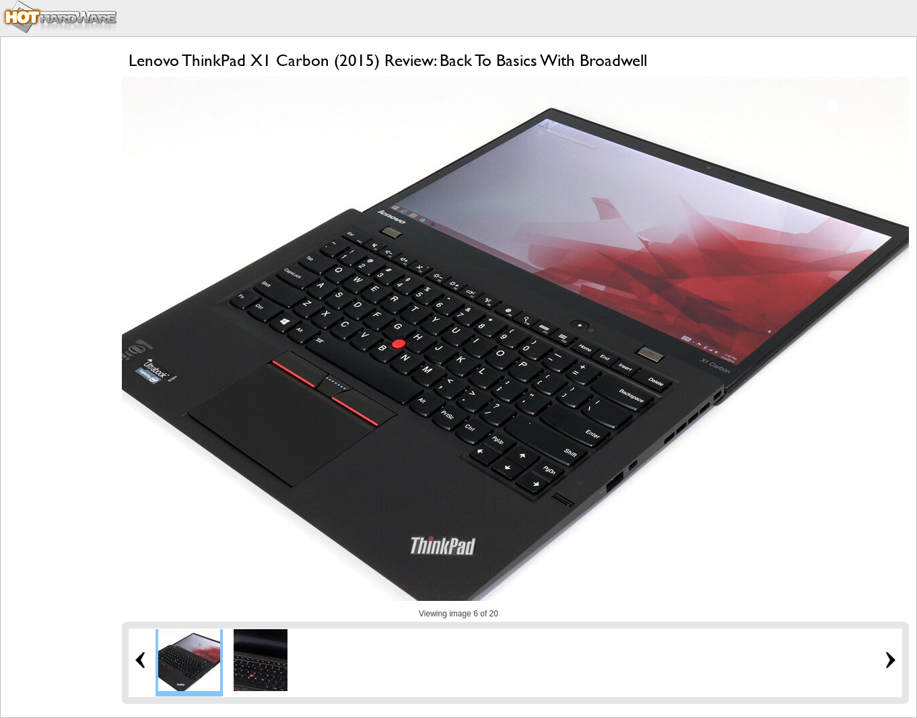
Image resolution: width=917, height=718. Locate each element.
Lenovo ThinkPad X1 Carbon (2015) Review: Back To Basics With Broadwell (388, 60)
